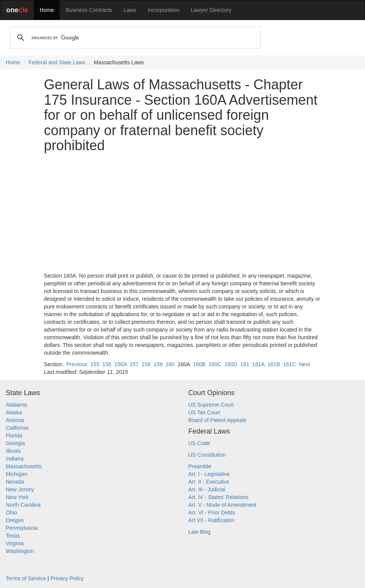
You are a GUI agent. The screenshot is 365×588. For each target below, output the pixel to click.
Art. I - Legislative (209, 474)
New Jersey (20, 489)
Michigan (16, 474)
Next (304, 364)
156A (120, 364)
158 (146, 364)
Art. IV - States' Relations (218, 497)
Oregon (15, 520)
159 (158, 364)
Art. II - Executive (208, 482)
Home (47, 10)
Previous (76, 364)
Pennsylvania (22, 528)
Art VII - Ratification (211, 520)
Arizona (15, 420)
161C (289, 364)
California (17, 428)
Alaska (14, 412)
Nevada (15, 482)
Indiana (14, 459)
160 (170, 364)
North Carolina (23, 505)
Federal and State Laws (56, 62)
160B (199, 364)
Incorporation (163, 10)
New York (17, 497)
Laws (130, 10)
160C (214, 364)
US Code (199, 443)
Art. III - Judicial (206, 489)
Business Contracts (88, 10)
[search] (134, 37)
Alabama (16, 405)
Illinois (13, 451)
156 (106, 364)
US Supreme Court (211, 405)
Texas (13, 536)
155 (94, 364)
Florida (14, 435)
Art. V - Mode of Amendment (222, 505)
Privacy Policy (67, 578)
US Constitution (207, 455)
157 (134, 364)
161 (244, 364)
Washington (20, 551)
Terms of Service (26, 578)
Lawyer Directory (211, 10)
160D (230, 364)
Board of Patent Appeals (217, 420)
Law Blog (199, 532)
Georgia (15, 443)
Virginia (14, 543)
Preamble (199, 466)
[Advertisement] (182, 212)
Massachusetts (24, 466)
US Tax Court (204, 412)
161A (258, 364)
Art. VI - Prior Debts (211, 512)
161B (274, 364)
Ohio (11, 512)
